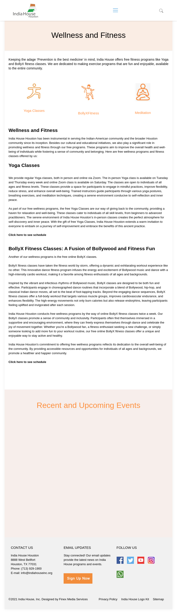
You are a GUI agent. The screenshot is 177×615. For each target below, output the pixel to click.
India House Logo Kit (135, 599)
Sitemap (158, 599)
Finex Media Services (73, 599)
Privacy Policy (108, 599)
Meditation (143, 113)
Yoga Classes (34, 111)
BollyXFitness (88, 113)
